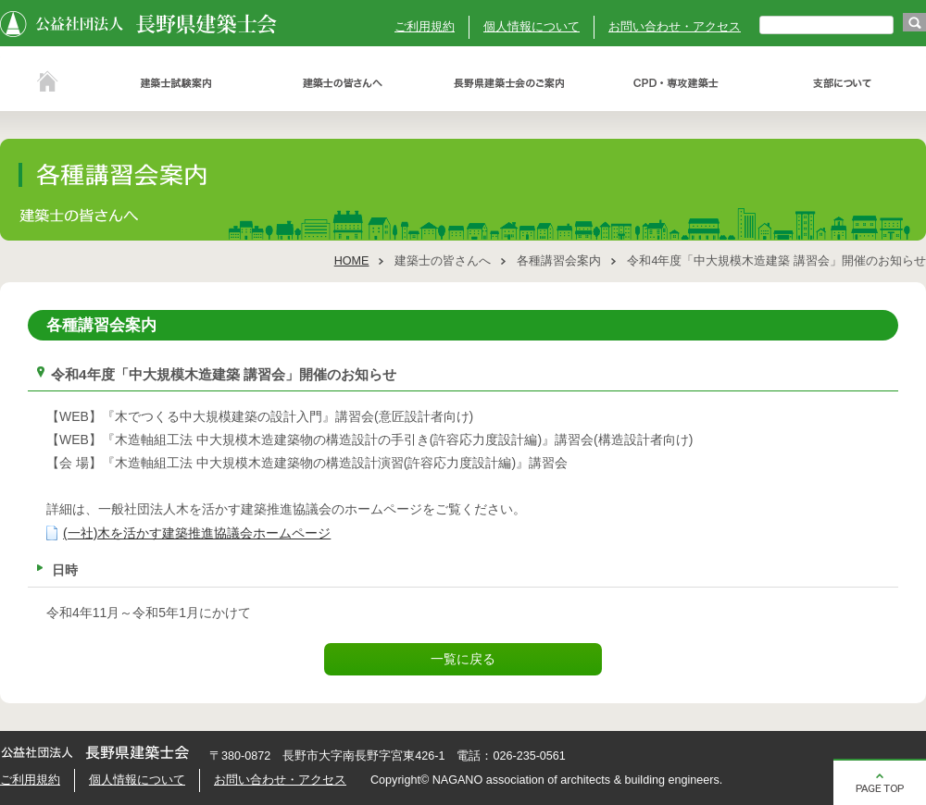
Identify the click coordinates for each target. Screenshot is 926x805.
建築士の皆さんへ (342, 83)
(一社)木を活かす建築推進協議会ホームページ (197, 533)
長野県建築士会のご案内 (509, 83)
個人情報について (531, 26)
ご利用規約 (424, 26)
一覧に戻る (463, 658)
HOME (351, 260)
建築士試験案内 (176, 83)
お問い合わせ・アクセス (674, 26)
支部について (842, 83)
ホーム (46, 83)
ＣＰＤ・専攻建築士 (676, 83)
